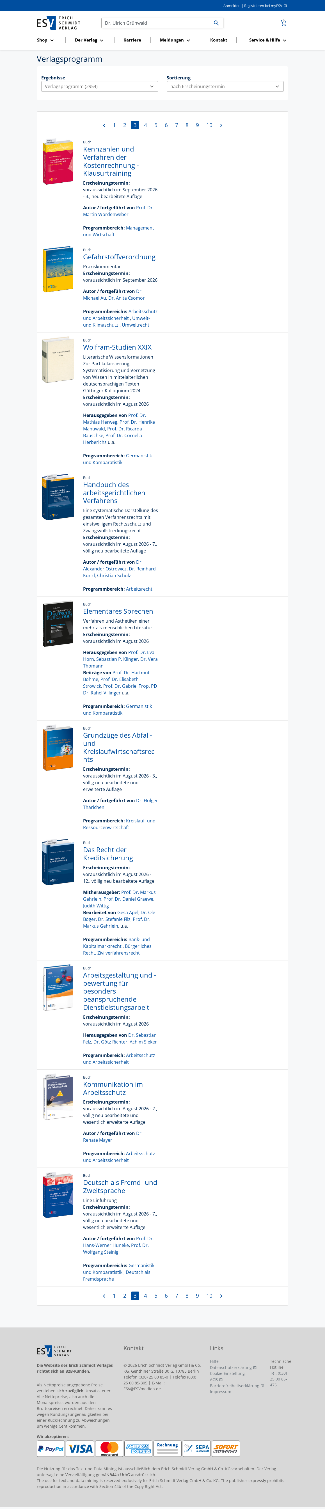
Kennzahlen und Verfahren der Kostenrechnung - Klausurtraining (111, 161)
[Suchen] (155, 23)
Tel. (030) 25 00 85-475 (278, 1379)
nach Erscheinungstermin (226, 86)
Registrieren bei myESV (263, 5)
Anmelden (232, 5)
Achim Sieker (143, 1042)
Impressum (220, 1391)
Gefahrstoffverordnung (119, 256)
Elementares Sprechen (118, 611)
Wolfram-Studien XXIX (117, 347)
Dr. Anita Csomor (126, 298)
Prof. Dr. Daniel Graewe (128, 899)
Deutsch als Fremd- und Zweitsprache (120, 1186)
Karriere (132, 40)
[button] (49, 40)
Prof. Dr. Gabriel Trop (126, 686)
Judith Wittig (96, 906)
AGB (214, 1379)
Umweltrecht (135, 325)
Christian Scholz (114, 575)
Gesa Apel (127, 912)
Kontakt (218, 40)
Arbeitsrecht (139, 589)
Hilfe (214, 1361)
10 (209, 125)
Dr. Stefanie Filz (114, 919)
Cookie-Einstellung (227, 1373)
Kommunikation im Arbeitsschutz (113, 1088)
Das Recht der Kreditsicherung (108, 853)
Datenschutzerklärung (231, 1367)
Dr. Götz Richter (110, 1042)
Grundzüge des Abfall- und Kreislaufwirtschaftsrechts (119, 747)
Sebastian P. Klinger (117, 659)
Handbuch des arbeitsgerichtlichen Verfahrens (114, 492)
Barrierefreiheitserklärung (234, 1385)
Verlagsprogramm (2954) (101, 86)
